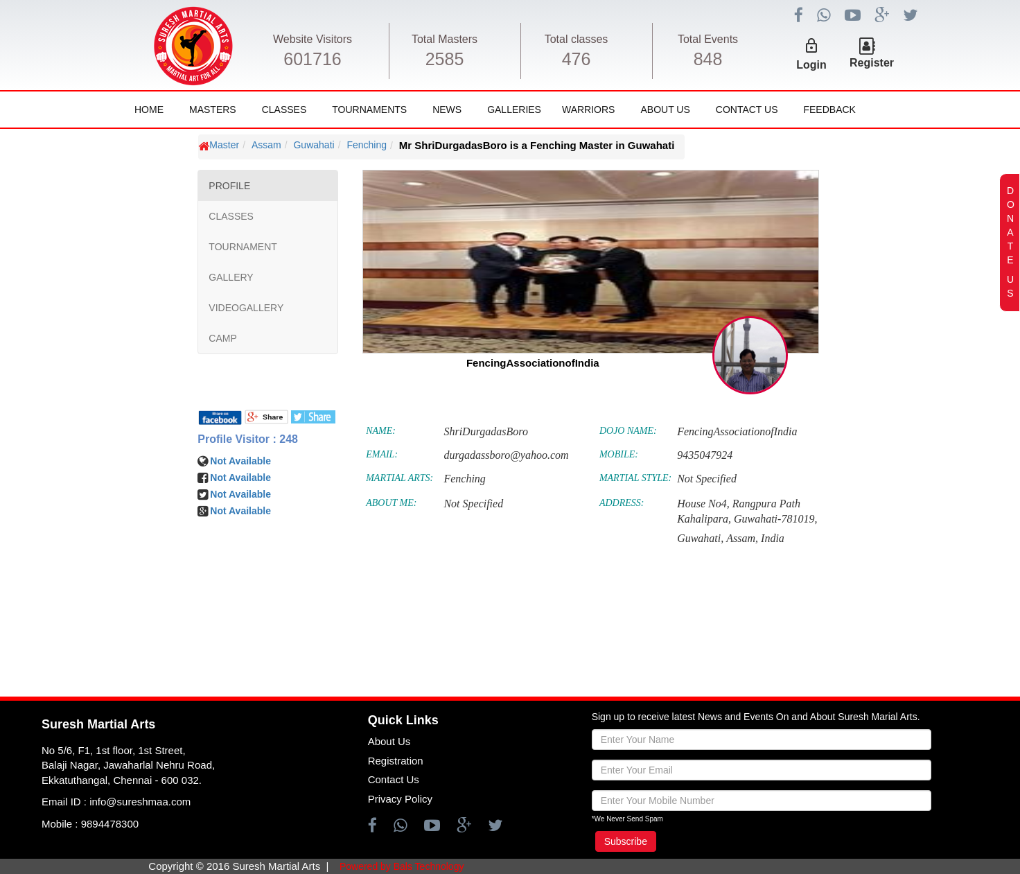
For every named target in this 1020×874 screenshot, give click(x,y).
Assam (266, 144)
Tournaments (369, 109)
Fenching (366, 144)
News (446, 109)
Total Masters (444, 39)
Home (149, 109)
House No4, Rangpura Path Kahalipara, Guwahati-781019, (747, 511)
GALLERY (231, 277)
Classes (284, 109)
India (772, 538)
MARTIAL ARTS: (399, 478)
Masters (212, 109)
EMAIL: (382, 454)
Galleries (514, 109)
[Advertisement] (93, 547)
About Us (664, 109)
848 (708, 59)
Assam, (742, 538)
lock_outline (811, 45)
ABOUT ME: (391, 503)
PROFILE (229, 185)
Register (872, 63)
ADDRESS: (621, 503)
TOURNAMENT (243, 246)
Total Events (708, 39)
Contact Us (747, 109)
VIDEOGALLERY (246, 307)
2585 (444, 59)
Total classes (576, 39)
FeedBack (829, 109)
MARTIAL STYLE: (635, 478)
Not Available (240, 460)
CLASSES (231, 216)
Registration (395, 761)
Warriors (588, 109)
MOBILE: (618, 454)
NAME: (381, 431)
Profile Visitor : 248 (247, 439)
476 (576, 59)
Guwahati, (700, 538)
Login (811, 65)
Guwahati (313, 144)
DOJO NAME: (628, 431)
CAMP (222, 338)
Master (224, 144)
